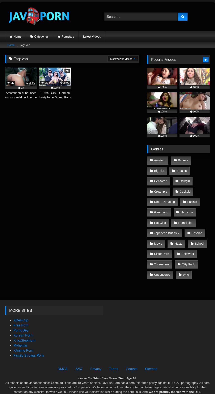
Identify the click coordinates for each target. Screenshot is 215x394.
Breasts (180, 169)
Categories (41, 36)
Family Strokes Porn (28, 337)
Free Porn (20, 307)
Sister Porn (161, 239)
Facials (191, 195)
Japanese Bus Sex (166, 222)
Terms (113, 350)
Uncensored (162, 257)
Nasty (177, 231)
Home (17, 36)
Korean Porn (22, 317)
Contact (131, 350)
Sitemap (151, 350)
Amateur (159, 160)
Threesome (161, 248)
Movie (158, 231)
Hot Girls (160, 213)
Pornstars (68, 36)
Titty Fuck (187, 248)
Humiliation (184, 213)
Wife (185, 257)
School (197, 231)
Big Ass (182, 160)
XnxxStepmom (24, 322)
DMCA (63, 350)
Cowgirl (183, 177)
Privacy (95, 350)
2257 (79, 350)
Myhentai (20, 327)
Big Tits (159, 169)
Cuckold (183, 186)
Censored (160, 177)
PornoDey (20, 312)
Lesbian (196, 222)
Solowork (186, 239)
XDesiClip (20, 302)
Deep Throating (164, 195)
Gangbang (161, 204)
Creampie (160, 186)
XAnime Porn (23, 332)
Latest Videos (92, 36)
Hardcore (186, 204)
